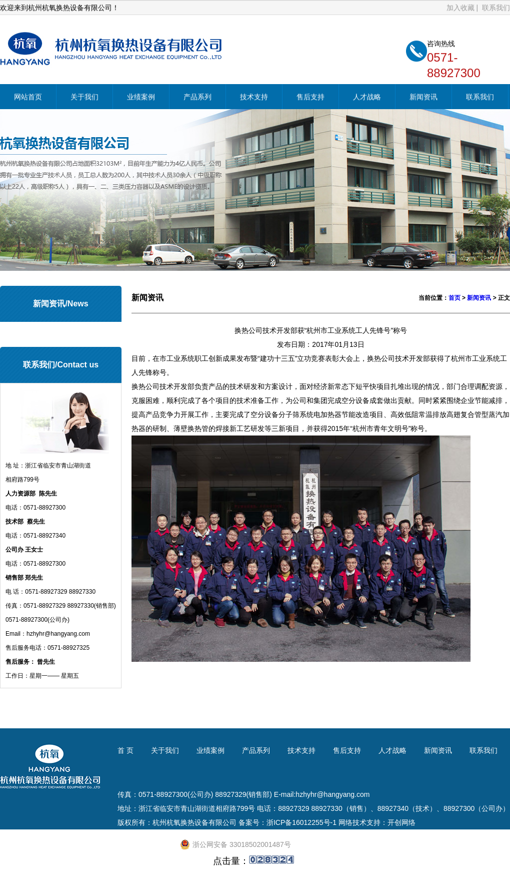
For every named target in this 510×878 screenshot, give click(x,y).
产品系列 (198, 98)
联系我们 (496, 8)
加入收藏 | (463, 8)
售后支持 (310, 98)
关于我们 (84, 98)
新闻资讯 (424, 98)
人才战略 (367, 98)
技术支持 (254, 98)
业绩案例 (141, 98)
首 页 (126, 750)
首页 (454, 297)
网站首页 (28, 98)
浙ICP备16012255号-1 (301, 822)
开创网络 (402, 822)
